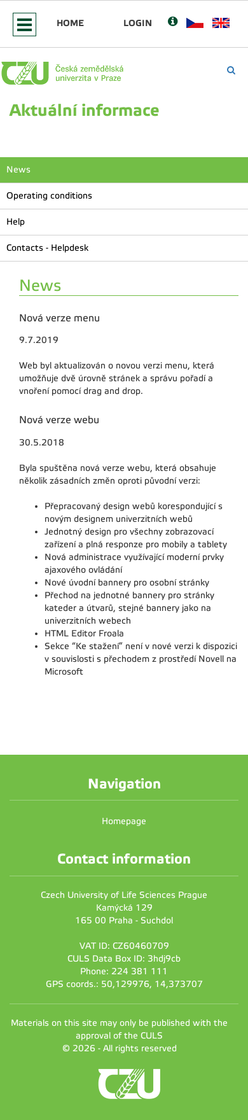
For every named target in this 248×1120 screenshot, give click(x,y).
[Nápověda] (172, 22)
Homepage (124, 821)
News (18, 169)
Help (15, 222)
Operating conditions (49, 195)
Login (137, 23)
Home (70, 23)
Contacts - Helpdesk (47, 248)
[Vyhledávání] (231, 70)
